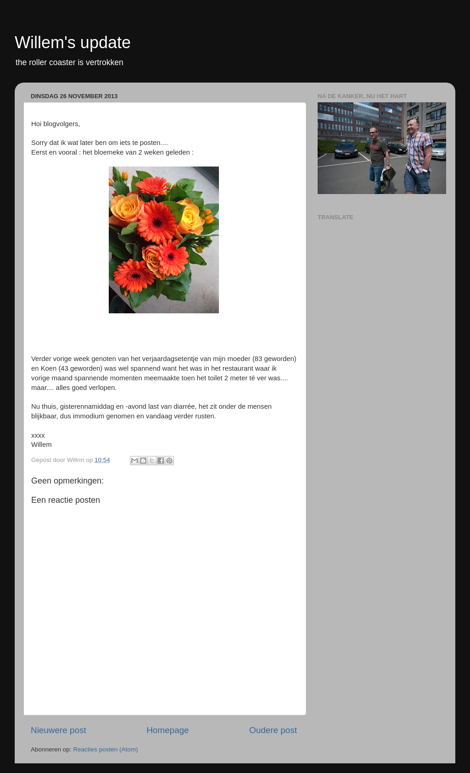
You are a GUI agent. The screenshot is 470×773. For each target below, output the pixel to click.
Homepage (167, 730)
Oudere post (273, 730)
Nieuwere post (58, 730)
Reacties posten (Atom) (105, 749)
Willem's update (73, 42)
